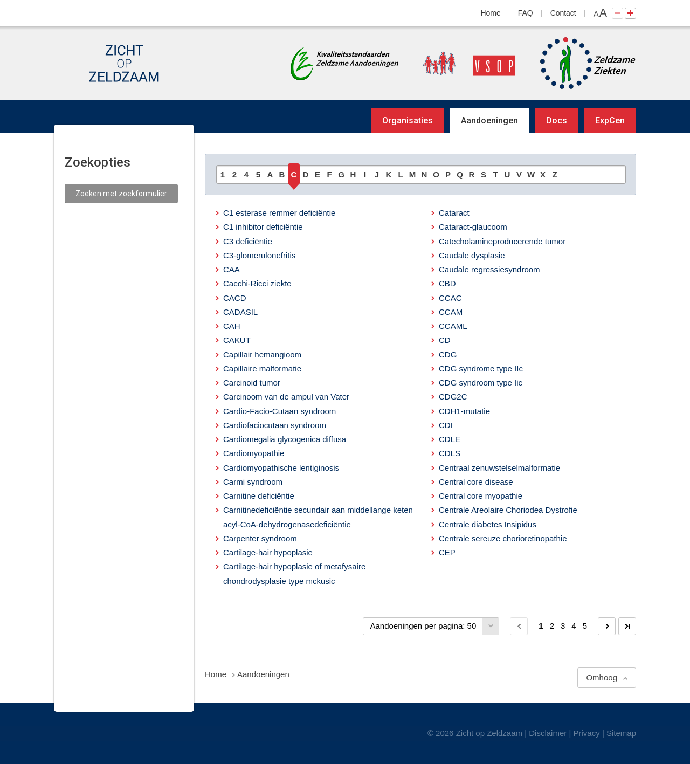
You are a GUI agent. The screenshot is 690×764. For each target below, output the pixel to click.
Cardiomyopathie (253, 453)
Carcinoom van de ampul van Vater (286, 396)
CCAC (450, 297)
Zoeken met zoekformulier (121, 193)
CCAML (453, 326)
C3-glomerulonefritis (259, 255)
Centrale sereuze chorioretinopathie (503, 538)
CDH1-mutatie (464, 411)
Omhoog (601, 677)
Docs (556, 120)
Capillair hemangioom (262, 354)
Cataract (454, 212)
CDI (446, 425)
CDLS (449, 453)
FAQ (525, 13)
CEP (447, 552)
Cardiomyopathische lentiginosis (281, 467)
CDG (448, 354)
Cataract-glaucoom (473, 226)
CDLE (449, 439)
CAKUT (237, 340)
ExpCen (610, 120)
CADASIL (240, 311)
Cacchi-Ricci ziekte (257, 283)
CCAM (451, 311)
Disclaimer (548, 733)
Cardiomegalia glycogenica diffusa (284, 439)
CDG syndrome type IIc (481, 368)
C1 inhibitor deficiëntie (263, 226)
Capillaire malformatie (262, 368)
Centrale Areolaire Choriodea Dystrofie (508, 509)
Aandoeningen (489, 120)
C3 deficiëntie (247, 241)
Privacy (587, 733)
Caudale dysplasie (472, 255)
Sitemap (621, 733)
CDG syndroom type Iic (480, 382)
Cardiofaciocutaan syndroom (274, 425)
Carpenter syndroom (260, 538)
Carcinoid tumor (251, 382)
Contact (563, 13)
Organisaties (407, 120)
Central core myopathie (480, 495)
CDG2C (453, 396)
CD (445, 340)
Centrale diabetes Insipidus (487, 524)
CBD (447, 283)
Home (491, 13)
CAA (231, 269)
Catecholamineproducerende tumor (502, 241)
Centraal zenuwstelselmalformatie (499, 467)
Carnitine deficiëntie (258, 495)
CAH (231, 326)
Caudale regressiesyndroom (489, 269)
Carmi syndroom (252, 481)
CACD (234, 297)
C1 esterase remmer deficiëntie (279, 212)
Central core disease (476, 481)
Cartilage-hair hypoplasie (268, 552)
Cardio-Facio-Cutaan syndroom (279, 411)
